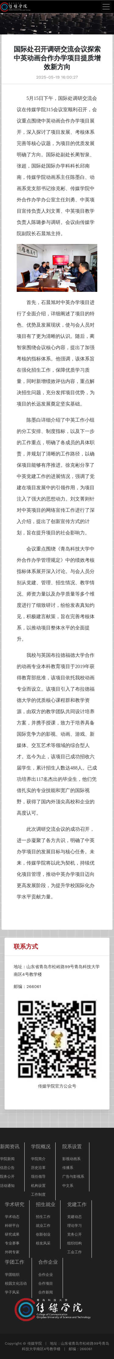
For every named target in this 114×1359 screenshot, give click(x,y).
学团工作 (14, 1262)
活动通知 (7, 1186)
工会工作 (74, 1252)
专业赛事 (12, 1243)
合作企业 (48, 1262)
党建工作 (77, 1204)
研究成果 (12, 1234)
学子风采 (12, 1292)
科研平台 (12, 1225)
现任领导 (38, 1176)
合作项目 (45, 1283)
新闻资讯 (9, 1146)
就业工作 (43, 1225)
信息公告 (7, 1168)
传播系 (67, 1168)
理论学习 (74, 1225)
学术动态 (12, 1217)
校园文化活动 (16, 1283)
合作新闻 (45, 1292)
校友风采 (43, 1243)
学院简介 (38, 1159)
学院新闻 (7, 1159)
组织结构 (74, 1243)
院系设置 (72, 1146)
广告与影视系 (73, 1176)
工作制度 (38, 1194)
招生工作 (43, 1217)
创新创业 (43, 1234)
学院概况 (40, 1146)
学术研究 (14, 1204)
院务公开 (7, 1176)
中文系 (67, 1186)
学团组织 (12, 1274)
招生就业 (45, 1204)
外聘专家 (12, 1252)
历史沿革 (38, 1168)
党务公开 (74, 1234)
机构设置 (38, 1186)
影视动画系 (71, 1159)
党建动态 (74, 1217)
